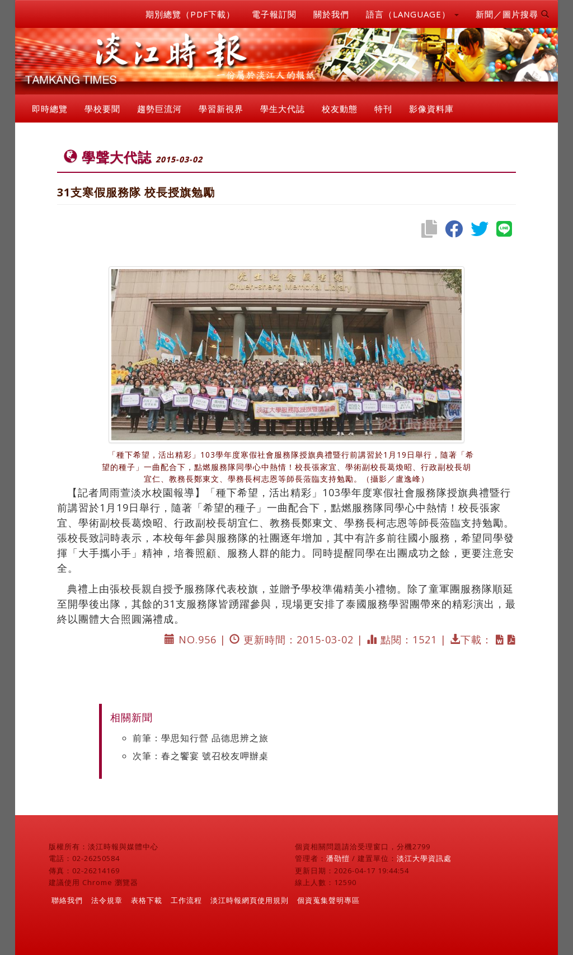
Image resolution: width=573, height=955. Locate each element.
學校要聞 (102, 108)
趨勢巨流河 (159, 108)
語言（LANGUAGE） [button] (412, 14)
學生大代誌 (282, 108)
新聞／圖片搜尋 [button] (512, 14)
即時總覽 (50, 108)
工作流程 (186, 900)
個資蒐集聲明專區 (328, 900)
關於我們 (331, 14)
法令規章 (107, 900)
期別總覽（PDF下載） (190, 14)
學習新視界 (221, 108)
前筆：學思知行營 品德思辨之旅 (201, 738)
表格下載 (146, 900)
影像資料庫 (431, 108)
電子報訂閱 (274, 14)
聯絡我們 (67, 900)
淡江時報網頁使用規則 (249, 900)
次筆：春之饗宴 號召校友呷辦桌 (201, 756)
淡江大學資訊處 (424, 858)
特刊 (383, 108)
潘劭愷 (338, 858)
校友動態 (340, 108)
